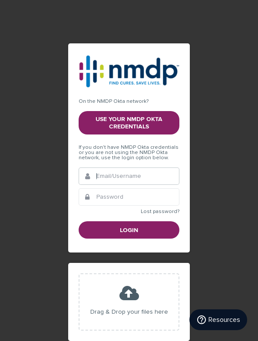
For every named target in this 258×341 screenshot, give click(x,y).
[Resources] (218, 319)
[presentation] (129, 302)
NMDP (129, 71)
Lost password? (160, 211)
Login (129, 230)
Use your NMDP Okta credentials (129, 122)
